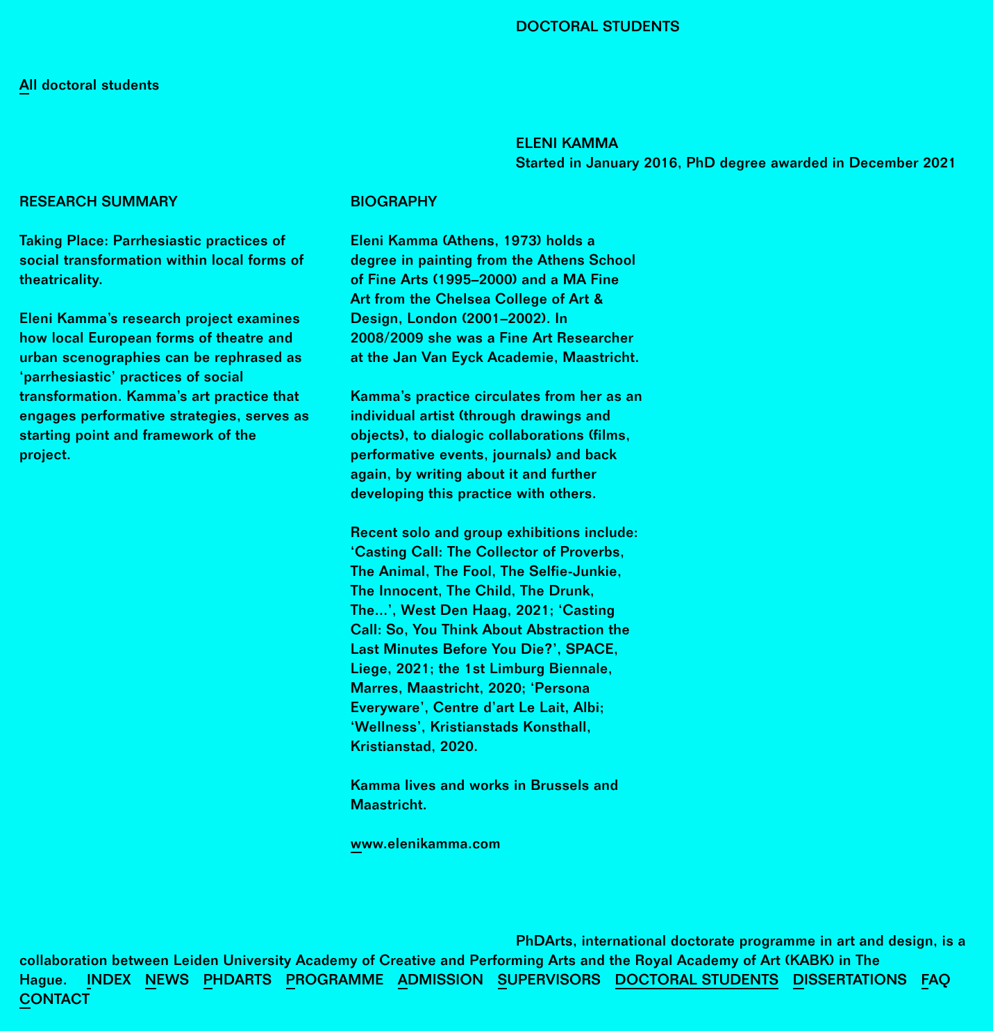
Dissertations (850, 982)
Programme (335, 982)
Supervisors (549, 982)
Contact (54, 1001)
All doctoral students (89, 87)
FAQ (936, 982)
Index (109, 982)
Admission (441, 982)
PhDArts (237, 982)
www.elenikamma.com (426, 846)
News (167, 982)
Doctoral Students (697, 982)
